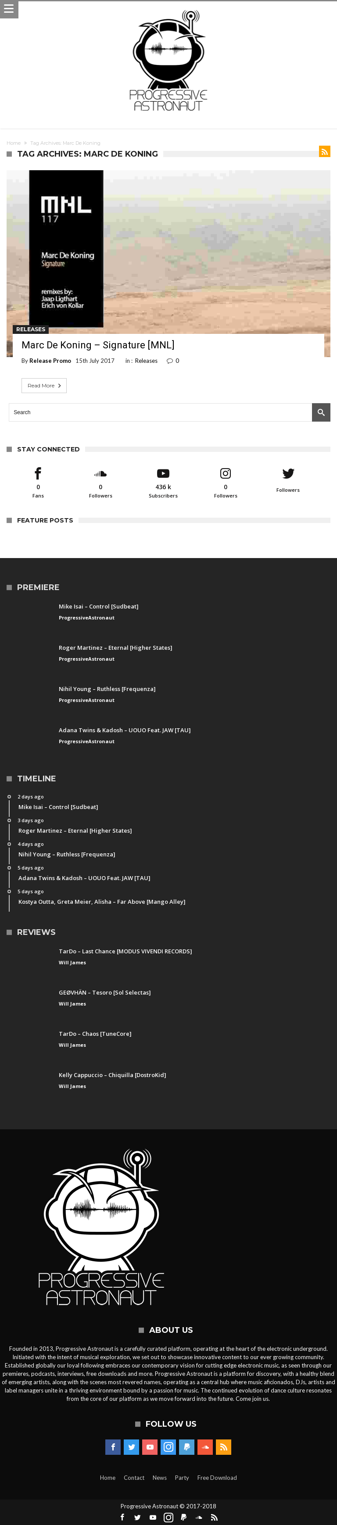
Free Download (217, 1477)
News (160, 1477)
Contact (134, 1477)
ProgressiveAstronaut (87, 617)
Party (182, 1477)
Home (14, 143)
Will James (72, 962)
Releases (30, 329)
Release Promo (50, 360)
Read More (45, 386)
